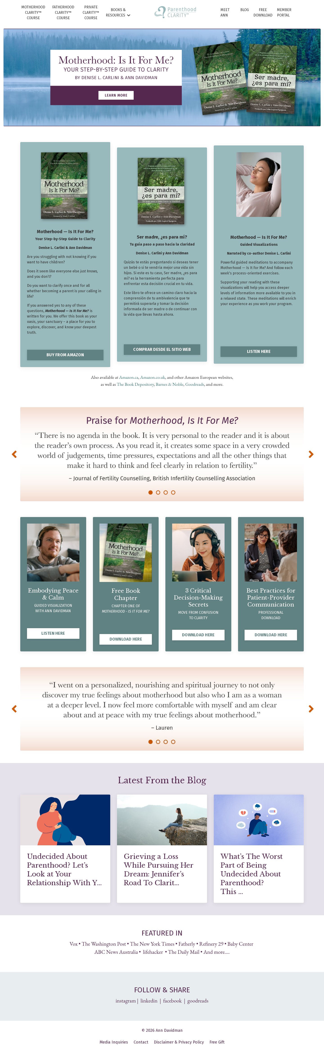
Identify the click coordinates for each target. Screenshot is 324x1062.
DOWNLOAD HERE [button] (126, 638)
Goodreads (194, 384)
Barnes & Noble (169, 384)
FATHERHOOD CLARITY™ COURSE (63, 12)
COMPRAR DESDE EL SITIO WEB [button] (162, 349)
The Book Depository (135, 384)
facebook (172, 1000)
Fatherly (186, 943)
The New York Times (152, 943)
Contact (141, 1041)
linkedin (150, 1000)
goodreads (197, 1000)
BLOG (244, 10)
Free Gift (217, 1041)
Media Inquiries (114, 1041)
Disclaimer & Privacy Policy (179, 1041)
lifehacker (153, 951)
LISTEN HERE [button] (258, 351)
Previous (13, 453)
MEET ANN (225, 12)
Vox (74, 943)
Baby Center (240, 943)
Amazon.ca (128, 377)
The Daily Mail (184, 951)
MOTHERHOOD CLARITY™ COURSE (33, 12)
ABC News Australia (116, 951)
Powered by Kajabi (162, 1051)
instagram (126, 1000)
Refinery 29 (211, 943)
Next (310, 453)
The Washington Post (104, 943)
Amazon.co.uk (152, 377)
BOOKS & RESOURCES (118, 12)
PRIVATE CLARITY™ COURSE (91, 12)
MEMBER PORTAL (284, 12)
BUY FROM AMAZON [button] (65, 354)
